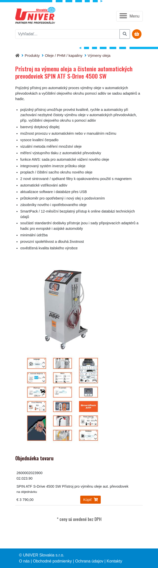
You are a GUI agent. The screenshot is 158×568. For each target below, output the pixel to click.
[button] (129, 16)
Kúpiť (90, 500)
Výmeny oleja (99, 55)
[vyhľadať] (67, 34)
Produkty (32, 55)
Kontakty (114, 561)
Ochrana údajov (89, 561)
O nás (24, 561)
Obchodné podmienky (52, 561)
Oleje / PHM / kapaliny (63, 55)
